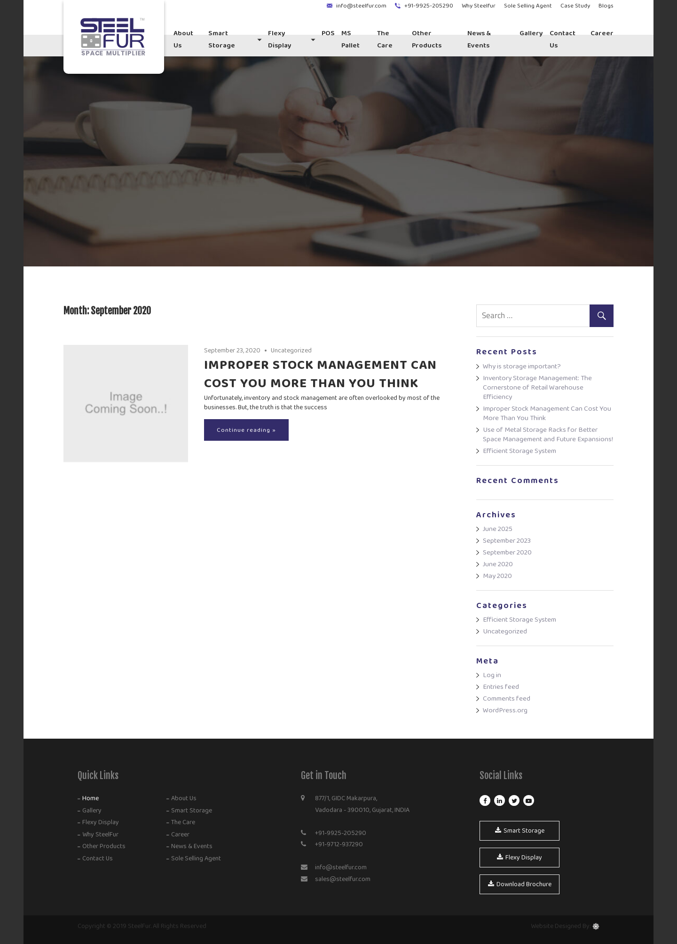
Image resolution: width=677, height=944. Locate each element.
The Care (385, 39)
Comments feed (506, 698)
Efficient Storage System (519, 450)
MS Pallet (350, 39)
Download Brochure (519, 884)
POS (328, 33)
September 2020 (507, 552)
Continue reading (243, 430)
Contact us (562, 39)
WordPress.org (505, 710)
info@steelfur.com (361, 5)
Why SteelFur (99, 834)
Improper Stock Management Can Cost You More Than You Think (320, 374)
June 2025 (497, 528)
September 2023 (507, 540)
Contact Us (97, 858)
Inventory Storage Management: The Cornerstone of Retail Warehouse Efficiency (537, 387)
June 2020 (498, 564)
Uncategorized (291, 350)
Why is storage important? (522, 366)
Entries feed (501, 686)
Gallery (531, 33)
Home (90, 798)
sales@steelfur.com (342, 879)
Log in (492, 675)
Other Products (426, 39)
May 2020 (497, 575)
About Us (183, 39)
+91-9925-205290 (428, 5)
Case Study (575, 5)
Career (602, 33)
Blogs (606, 5)
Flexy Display (279, 39)
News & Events (479, 39)
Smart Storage (221, 39)
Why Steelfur (479, 5)
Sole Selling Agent (528, 5)
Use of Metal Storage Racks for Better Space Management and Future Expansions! (548, 434)
